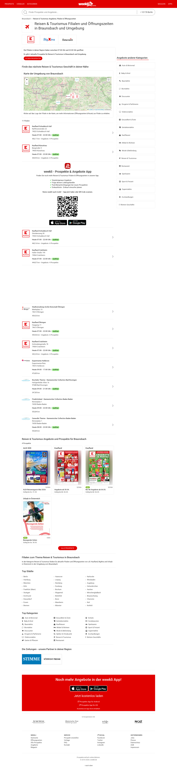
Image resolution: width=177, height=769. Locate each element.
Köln (24, 586)
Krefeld (88, 605)
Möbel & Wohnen (127, 143)
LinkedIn (100, 745)
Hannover (58, 577)
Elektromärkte (126, 112)
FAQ (65, 743)
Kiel (87, 602)
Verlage (67, 740)
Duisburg (58, 586)
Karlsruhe (89, 577)
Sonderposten (92, 621)
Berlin (94, 6)
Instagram (101, 743)
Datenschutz (135, 743)
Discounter (124, 96)
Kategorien (32, 4)
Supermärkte (125, 189)
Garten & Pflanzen (30, 640)
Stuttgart (26, 593)
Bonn (56, 599)
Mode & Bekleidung (127, 151)
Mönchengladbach (93, 593)
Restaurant (124, 166)
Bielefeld (58, 596)
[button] (108, 80)
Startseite (34, 738)
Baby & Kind (124, 73)
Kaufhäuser (124, 135)
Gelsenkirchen (91, 586)
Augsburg (89, 583)
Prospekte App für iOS (88, 705)
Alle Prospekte (67, 548)
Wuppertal (58, 593)
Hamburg (26, 580)
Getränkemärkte (126, 127)
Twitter (100, 740)
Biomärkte (124, 89)
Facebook (101, 738)
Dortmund (26, 596)
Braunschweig (91, 596)
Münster (58, 605)
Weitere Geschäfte (126, 205)
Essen (25, 602)
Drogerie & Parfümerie (128, 104)
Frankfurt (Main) (29, 589)
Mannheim (58, 602)
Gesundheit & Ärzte (127, 120)
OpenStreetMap (99, 109)
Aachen (89, 589)
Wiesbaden (90, 580)
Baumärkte (124, 81)
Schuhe (89, 618)
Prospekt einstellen (71, 738)
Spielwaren (124, 174)
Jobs (132, 738)
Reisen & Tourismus (127, 158)
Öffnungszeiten (36, 740)
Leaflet (90, 109)
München (26, 583)
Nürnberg (58, 583)
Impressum (135, 747)
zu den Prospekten (33, 58)
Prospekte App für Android (89, 702)
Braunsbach (26, 19)
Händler (20, 4)
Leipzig (57, 580)
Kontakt (67, 745)
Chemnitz (89, 599)
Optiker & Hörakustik (63, 634)
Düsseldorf (27, 599)
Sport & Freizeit (126, 182)
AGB (132, 745)
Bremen (25, 605)
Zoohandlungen (126, 197)
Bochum (58, 589)
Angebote (34, 745)
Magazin (161, 4)
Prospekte (9, 4)
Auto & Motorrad (127, 65)
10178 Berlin (146, 12)
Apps (170, 4)
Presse (133, 740)
